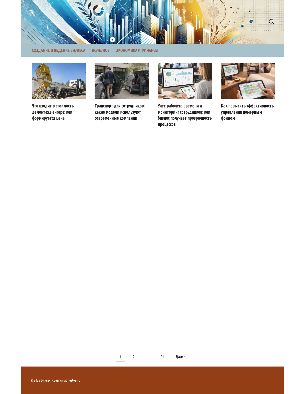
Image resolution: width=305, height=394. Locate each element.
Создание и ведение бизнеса (58, 50)
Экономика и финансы (137, 50)
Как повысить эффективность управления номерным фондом (247, 112)
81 (162, 356)
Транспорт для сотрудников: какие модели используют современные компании (120, 112)
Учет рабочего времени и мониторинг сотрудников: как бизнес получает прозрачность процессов (185, 115)
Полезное (100, 50)
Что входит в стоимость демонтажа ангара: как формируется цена (53, 112)
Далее (180, 356)
